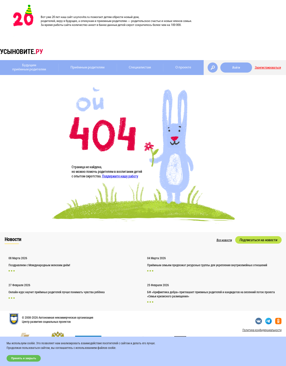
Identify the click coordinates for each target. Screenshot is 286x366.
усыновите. (21, 51)
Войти (236, 67)
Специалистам (140, 67)
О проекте (183, 67)
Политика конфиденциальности (262, 330)
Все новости (224, 240)
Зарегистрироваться (268, 67)
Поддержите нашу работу (120, 176)
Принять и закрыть (23, 358)
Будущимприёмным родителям (29, 67)
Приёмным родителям (87, 67)
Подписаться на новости (258, 240)
